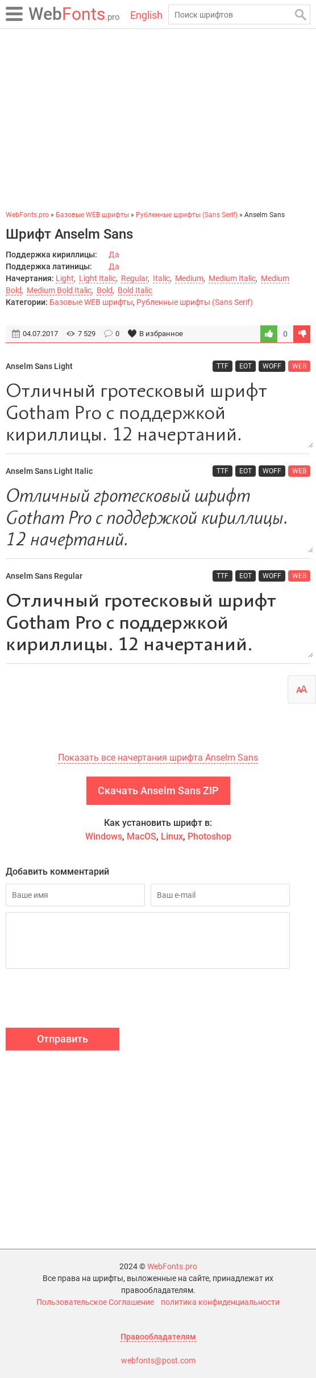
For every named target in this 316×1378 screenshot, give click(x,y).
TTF (222, 366)
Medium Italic (232, 278)
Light (65, 278)
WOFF (272, 366)
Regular (134, 278)
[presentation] (92, 1000)
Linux (172, 836)
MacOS (141, 836)
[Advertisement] (158, 119)
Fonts (74, 14)
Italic (161, 278)
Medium (189, 278)
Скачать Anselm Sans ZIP (158, 790)
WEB (299, 366)
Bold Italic (135, 290)
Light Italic (97, 278)
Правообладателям (158, 1336)
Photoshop (209, 836)
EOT (245, 366)
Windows (103, 836)
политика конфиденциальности (220, 1302)
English (146, 15)
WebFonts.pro (172, 1266)
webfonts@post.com (158, 1360)
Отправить (62, 1039)
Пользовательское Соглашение (95, 1302)
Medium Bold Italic (59, 290)
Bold (105, 290)
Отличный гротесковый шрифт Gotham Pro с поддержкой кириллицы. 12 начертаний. (158, 413)
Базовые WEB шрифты (91, 302)
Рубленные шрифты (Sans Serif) (194, 302)
